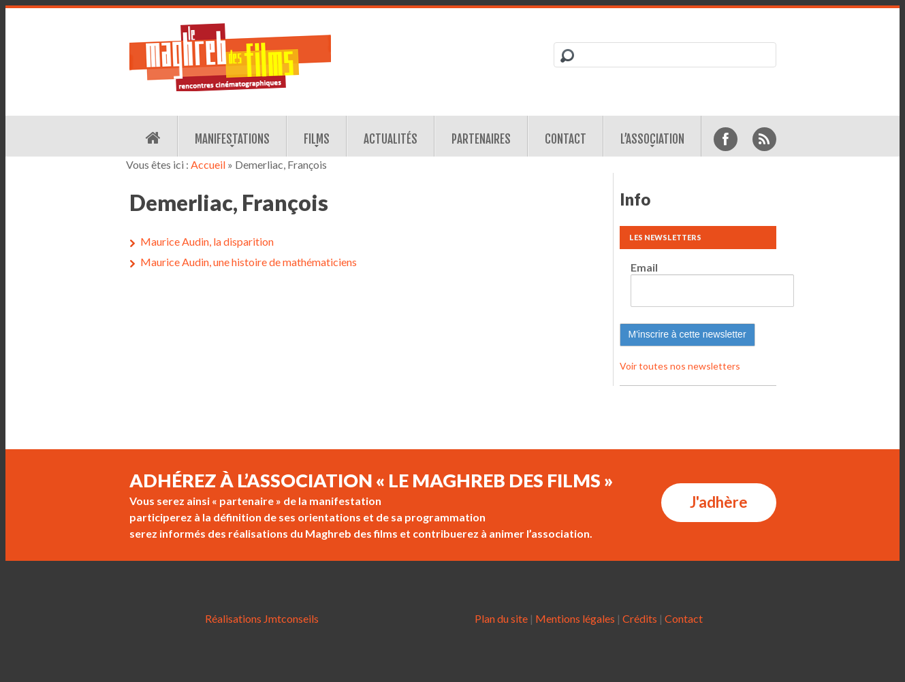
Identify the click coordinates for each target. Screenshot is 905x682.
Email (644, 267)
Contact (565, 139)
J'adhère (719, 502)
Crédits (639, 618)
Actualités (390, 139)
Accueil (208, 164)
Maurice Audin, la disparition (207, 241)
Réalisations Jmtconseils (262, 618)
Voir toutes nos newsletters (680, 366)
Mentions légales (575, 618)
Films (317, 139)
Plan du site (501, 618)
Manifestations (232, 139)
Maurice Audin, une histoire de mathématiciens (248, 261)
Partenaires (481, 139)
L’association (652, 139)
